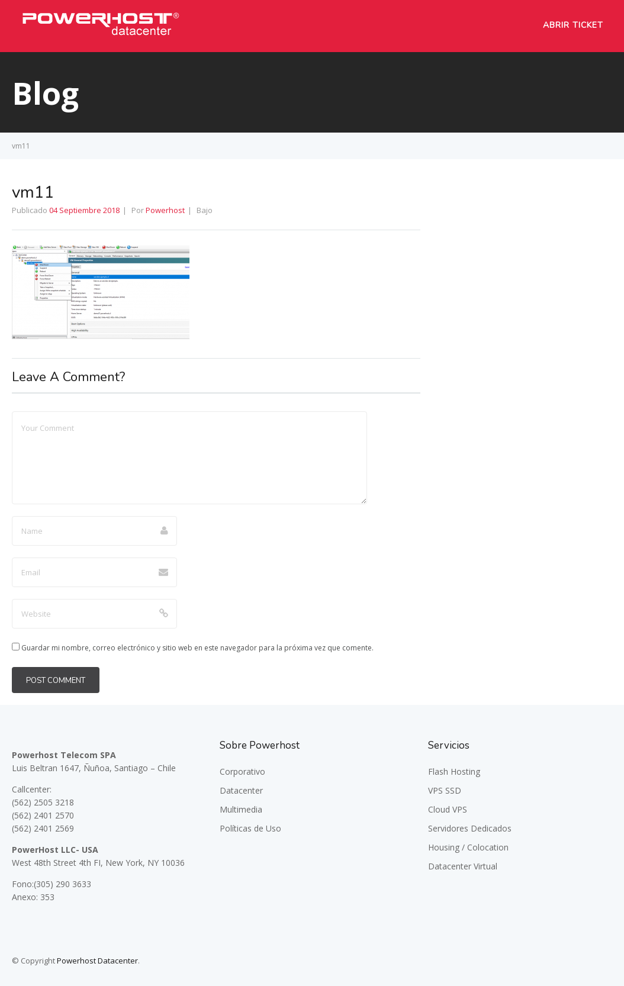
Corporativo (242, 771)
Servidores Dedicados (470, 828)
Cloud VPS (447, 809)
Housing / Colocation (468, 847)
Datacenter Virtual (462, 866)
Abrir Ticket (573, 25)
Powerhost (165, 210)
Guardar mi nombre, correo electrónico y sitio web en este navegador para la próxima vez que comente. (197, 648)
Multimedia (241, 809)
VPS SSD (444, 790)
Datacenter (241, 790)
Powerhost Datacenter (97, 960)
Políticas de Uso (250, 828)
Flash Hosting (454, 771)
